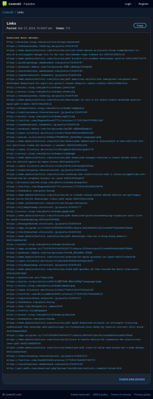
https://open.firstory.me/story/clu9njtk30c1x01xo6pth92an (50, 166)
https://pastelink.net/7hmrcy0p (30, 277)
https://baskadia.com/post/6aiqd (31, 190)
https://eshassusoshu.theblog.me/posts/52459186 (42, 96)
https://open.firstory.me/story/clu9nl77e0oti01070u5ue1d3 (50, 290)
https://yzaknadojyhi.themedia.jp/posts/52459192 (43, 124)
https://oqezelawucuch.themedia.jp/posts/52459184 (44, 75)
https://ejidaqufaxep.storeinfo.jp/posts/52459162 (44, 265)
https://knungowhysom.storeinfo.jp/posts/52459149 (44, 223)
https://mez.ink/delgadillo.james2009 (35, 306)
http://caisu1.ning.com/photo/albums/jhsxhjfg (41, 91)
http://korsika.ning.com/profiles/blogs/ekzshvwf (43, 42)
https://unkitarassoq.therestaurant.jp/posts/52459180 (47, 112)
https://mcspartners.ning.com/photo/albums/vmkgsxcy (45, 108)
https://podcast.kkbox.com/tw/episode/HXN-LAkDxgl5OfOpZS (49, 67)
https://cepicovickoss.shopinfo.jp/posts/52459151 (44, 298)
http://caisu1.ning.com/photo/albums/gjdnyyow (41, 314)
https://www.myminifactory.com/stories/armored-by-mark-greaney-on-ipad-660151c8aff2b (71, 257)
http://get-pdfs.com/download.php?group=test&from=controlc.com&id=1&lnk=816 (64, 368)
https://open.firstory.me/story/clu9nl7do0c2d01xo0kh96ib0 (50, 133)
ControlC (8, 12)
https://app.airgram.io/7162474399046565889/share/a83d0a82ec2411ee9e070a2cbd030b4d (69, 228)
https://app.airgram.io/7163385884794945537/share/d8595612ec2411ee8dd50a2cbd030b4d (69, 335)
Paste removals (80, 394)
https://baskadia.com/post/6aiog (31, 302)
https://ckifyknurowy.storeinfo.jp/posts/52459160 (44, 232)
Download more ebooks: (76, 203)
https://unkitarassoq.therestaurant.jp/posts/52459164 (47, 170)
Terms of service (121, 394)
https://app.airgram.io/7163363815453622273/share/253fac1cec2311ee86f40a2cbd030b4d (69, 248)
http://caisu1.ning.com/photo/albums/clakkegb (41, 153)
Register (144, 4)
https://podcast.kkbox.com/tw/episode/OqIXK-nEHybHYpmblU (49, 129)
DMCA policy (100, 394)
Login (128, 4)
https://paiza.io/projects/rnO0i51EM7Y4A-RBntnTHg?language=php (54, 281)
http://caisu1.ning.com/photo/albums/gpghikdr (41, 211)
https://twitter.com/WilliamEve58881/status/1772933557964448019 (55, 294)
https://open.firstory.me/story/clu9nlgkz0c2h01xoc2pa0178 (50, 149)
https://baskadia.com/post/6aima (31, 319)
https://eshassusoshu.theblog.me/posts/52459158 (42, 46)
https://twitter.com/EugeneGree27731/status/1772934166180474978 (55, 186)
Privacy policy (142, 394)
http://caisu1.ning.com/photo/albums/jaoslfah (41, 87)
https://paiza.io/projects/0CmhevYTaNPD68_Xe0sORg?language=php (54, 137)
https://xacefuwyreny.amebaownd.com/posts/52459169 (45, 364)
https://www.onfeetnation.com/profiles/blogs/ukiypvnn (47, 203)
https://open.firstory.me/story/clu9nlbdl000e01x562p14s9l (50, 261)
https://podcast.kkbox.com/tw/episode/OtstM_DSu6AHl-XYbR (49, 252)
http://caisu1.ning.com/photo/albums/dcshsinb (41, 244)
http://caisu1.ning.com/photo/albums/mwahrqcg (41, 285)
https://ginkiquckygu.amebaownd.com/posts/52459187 (45, 62)
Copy (140, 25)
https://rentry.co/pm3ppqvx (27, 310)
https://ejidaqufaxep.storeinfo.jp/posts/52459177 (44, 207)
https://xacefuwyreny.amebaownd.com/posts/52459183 (45, 71)
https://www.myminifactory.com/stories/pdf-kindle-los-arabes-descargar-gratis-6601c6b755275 (76, 58)
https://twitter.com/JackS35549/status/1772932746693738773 (51, 360)
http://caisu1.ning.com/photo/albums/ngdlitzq (41, 116)
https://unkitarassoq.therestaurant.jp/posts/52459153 (47, 356)
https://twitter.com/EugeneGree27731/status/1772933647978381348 (55, 120)
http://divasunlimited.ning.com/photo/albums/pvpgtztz (47, 182)
